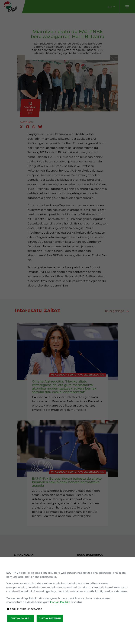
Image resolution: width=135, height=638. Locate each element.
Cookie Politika (60, 602)
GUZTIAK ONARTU (20, 618)
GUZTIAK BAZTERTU (50, 618)
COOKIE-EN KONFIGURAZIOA (24, 609)
